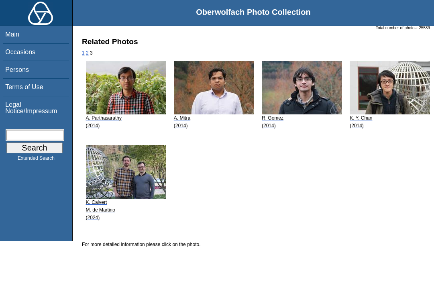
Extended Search (36, 159)
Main (12, 34)
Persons (17, 69)
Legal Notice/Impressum (31, 107)
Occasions (20, 52)
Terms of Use (24, 86)
